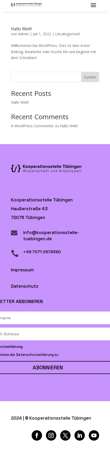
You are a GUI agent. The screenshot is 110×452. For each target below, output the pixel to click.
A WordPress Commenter (32, 125)
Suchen (90, 77)
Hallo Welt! (21, 29)
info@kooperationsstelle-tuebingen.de (51, 236)
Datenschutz (24, 286)
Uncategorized (67, 33)
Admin (23, 33)
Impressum (22, 270)
